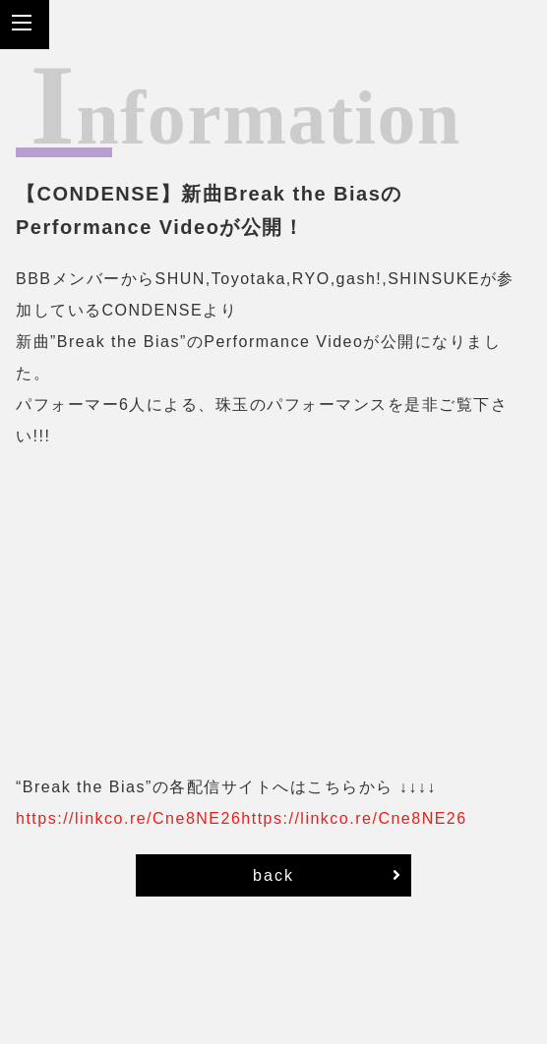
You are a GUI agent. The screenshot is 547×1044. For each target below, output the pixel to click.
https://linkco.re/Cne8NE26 (128, 818)
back (327, 875)
